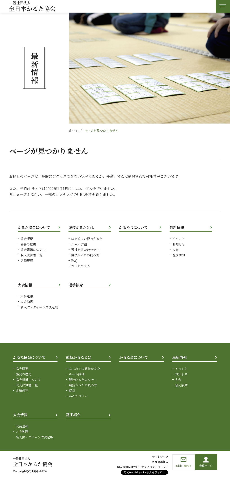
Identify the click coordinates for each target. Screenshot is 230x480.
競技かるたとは (81, 227)
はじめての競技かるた (87, 238)
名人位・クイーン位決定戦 (39, 307)
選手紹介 (76, 285)
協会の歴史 (28, 244)
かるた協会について (34, 227)
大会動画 (26, 301)
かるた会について (133, 227)
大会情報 (25, 285)
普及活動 (178, 255)
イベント (178, 238)
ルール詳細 (79, 244)
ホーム (73, 130)
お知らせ (178, 244)
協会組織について (33, 249)
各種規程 (26, 260)
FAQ (74, 260)
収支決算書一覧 (31, 255)
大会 (175, 249)
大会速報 (26, 296)
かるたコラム (80, 266)
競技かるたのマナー (85, 249)
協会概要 (26, 238)
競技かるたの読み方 (85, 255)
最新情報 (177, 227)
